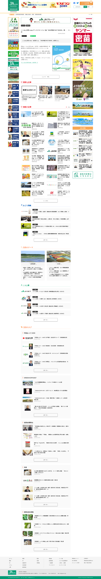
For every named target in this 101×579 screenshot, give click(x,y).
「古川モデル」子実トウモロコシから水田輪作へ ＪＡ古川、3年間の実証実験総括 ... (33, 277)
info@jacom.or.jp (63, 573)
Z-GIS (58, 264)
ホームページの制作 (75, 562)
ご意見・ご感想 (62, 562)
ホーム (10, 558)
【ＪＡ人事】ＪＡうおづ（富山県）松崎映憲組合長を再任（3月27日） (48, 291)
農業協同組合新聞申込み (88, 560)
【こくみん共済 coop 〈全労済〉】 (29, 62)
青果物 (38, 562)
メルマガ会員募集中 (63, 560)
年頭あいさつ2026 (29, 333)
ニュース (23, 25)
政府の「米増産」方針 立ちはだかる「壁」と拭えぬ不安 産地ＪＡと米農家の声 (33, 269)
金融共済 (28, 25)
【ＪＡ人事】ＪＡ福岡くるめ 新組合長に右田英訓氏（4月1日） (47, 298)
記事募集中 (86, 558)
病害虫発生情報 (29, 512)
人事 (35, 289)
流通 (38, 560)
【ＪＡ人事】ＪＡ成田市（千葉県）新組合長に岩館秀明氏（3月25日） (48, 313)
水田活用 (32, 264)
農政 (35, 231)
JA (9, 562)
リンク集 (61, 558)
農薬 (35, 209)
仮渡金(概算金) (28, 422)
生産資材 (24, 565)
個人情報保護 (74, 560)
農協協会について (75, 558)
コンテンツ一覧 (62, 565)
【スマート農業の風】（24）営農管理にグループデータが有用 (59, 271)
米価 (25, 467)
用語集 (50, 558)
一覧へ (69, 30)
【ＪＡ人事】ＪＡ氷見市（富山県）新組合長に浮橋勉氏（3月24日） (48, 306)
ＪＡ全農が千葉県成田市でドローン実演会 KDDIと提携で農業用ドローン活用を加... (59, 275)
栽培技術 (24, 567)
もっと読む (45, 200)
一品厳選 (51, 562)
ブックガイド (52, 565)
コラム (10, 565)
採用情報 (51, 560)
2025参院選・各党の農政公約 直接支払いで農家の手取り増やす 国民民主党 (33, 273)
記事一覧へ (45, 239)
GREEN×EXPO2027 (30, 378)
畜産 (38, 558)
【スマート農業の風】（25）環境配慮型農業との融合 (59, 268)
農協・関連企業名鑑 (87, 562)
